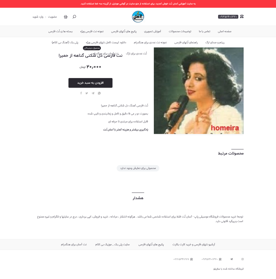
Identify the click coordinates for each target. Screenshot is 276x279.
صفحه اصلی (224, 31)
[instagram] (243, 259)
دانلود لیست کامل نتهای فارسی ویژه (106, 42)
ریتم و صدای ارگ (214, 42)
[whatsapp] (99, 93)
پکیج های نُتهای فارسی (123, 31)
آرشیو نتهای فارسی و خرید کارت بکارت (193, 244)
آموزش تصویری (152, 31)
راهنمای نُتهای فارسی (186, 42)
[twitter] (86, 93)
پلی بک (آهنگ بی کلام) (65, 42)
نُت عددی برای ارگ (136, 53)
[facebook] (81, 93)
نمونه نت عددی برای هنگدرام (150, 42)
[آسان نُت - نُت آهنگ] (138, 17)
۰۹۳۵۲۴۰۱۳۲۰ (211, 259)
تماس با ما (204, 31)
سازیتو (217, 269)
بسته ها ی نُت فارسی (60, 31)
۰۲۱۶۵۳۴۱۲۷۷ (183, 259)
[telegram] (93, 93)
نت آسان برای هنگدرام (105, 53)
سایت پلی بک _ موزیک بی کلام (112, 244)
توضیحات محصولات (180, 31)
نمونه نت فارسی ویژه (92, 31)
